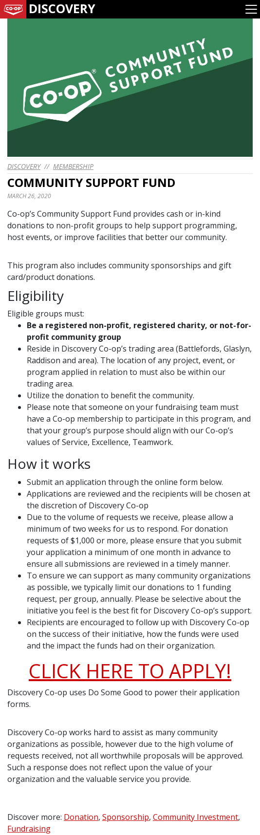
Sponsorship (125, 817)
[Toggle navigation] (251, 9)
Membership (73, 166)
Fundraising (29, 828)
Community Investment (195, 817)
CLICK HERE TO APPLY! (130, 670)
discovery (23, 166)
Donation (81, 817)
